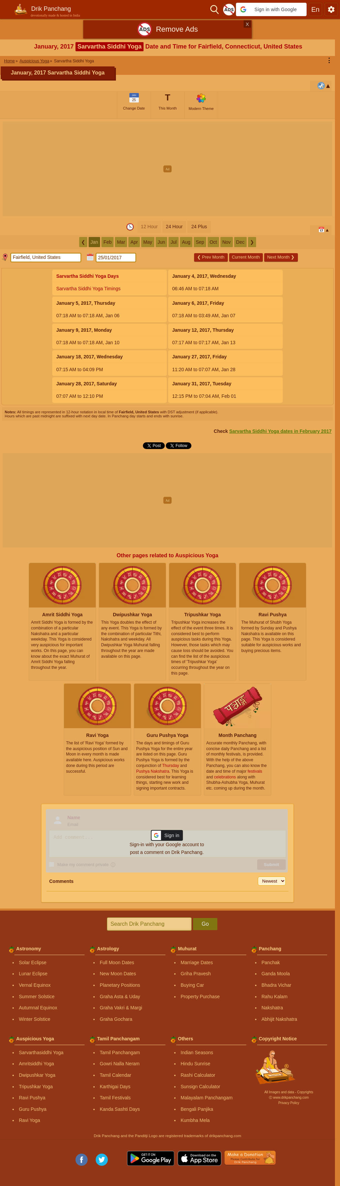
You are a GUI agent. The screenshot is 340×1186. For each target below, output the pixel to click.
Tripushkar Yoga (36, 1086)
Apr (134, 242)
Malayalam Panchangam (207, 1097)
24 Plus (199, 226)
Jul (174, 242)
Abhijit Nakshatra (279, 1019)
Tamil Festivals (115, 1097)
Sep (200, 242)
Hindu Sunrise (195, 1063)
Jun (161, 242)
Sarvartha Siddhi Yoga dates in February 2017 (280, 431)
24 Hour (174, 226)
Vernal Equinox (35, 985)
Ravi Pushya (32, 1097)
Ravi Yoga (29, 1120)
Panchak (270, 962)
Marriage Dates (197, 962)
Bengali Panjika (197, 1109)
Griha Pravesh (196, 973)
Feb (107, 242)
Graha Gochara (116, 1019)
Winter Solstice (34, 1019)
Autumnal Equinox (38, 1007)
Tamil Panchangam (120, 1052)
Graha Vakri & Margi (121, 1007)
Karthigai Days (115, 1086)
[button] (271, 9)
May (147, 242)
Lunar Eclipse (33, 973)
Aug (186, 242)
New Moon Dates (118, 973)
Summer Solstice (37, 996)
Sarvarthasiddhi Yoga (41, 1052)
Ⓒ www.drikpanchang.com (289, 1097)
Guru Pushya (33, 1109)
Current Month (246, 257)
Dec (240, 242)
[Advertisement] (170, 169)
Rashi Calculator (198, 1075)
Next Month (281, 257)
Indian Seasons (197, 1052)
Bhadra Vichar (276, 985)
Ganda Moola (275, 973)
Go (205, 924)
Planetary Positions (120, 985)
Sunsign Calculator (200, 1086)
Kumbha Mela (195, 1120)
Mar (121, 242)
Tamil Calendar (115, 1075)
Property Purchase (200, 996)
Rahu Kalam (274, 996)
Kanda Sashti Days (120, 1109)
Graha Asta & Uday (120, 996)
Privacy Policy (288, 1103)
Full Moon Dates (117, 962)
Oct (213, 242)
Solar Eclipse (33, 962)
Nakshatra (272, 1007)
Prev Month (210, 257)
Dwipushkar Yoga (37, 1075)
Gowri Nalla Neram (120, 1063)
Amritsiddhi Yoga (36, 1063)
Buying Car (192, 985)
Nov (226, 242)
